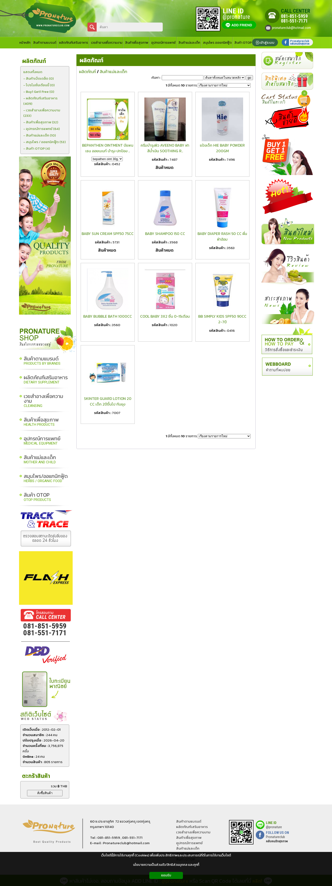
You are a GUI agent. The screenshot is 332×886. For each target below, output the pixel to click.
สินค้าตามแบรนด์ (42, 361)
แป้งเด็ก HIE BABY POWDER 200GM (222, 148)
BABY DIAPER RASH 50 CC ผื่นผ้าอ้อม (222, 236)
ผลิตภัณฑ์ (91, 60)
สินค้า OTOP (37, 497)
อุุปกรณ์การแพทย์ (189, 843)
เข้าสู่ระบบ (266, 42)
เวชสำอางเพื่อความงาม (43, 401)
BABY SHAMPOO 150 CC (165, 233)
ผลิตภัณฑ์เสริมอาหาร (46, 379)
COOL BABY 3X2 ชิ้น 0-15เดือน (165, 316)
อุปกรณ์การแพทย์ (42, 440)
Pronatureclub (277, 839)
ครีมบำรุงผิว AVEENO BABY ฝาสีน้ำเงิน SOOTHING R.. (165, 148)
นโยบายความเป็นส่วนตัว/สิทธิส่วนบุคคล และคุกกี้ (166, 864)
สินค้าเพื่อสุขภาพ (41, 422)
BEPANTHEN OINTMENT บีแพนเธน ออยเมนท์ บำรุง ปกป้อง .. (107, 148)
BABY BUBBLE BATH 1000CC (107, 316)
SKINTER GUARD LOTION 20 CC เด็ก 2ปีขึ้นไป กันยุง (107, 401)
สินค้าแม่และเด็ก (40, 459)
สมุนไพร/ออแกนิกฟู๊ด (46, 478)
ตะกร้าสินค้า (36, 776)
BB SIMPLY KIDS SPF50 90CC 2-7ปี (222, 319)
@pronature (274, 827)
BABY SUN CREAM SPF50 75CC (108, 233)
